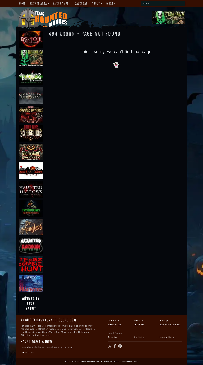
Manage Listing (167, 337)
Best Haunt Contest (170, 324)
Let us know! (27, 352)
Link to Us (139, 324)
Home (22, 3)
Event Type (60, 3)
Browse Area (38, 3)
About (96, 3)
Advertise (112, 337)
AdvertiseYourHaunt (30, 303)
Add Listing (139, 337)
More (109, 3)
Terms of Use (114, 324)
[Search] (163, 3)
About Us (138, 320)
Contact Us (113, 320)
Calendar (81, 3)
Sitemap (164, 320)
